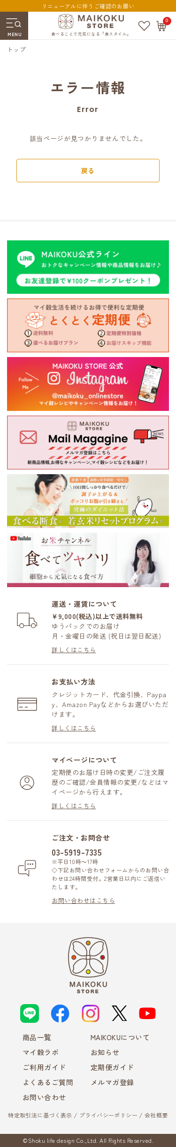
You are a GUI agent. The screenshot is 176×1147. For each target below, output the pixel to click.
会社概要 (156, 1115)
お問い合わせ (44, 1097)
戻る (88, 170)
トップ (16, 49)
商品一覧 (37, 1037)
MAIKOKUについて (120, 1037)
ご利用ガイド (44, 1067)
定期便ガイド (112, 1067)
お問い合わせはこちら (83, 900)
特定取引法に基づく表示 (40, 1115)
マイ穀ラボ (41, 1052)
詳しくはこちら (74, 649)
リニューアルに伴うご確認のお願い (88, 6)
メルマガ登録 (112, 1082)
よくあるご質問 (48, 1082)
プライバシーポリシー (108, 1115)
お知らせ (105, 1052)
